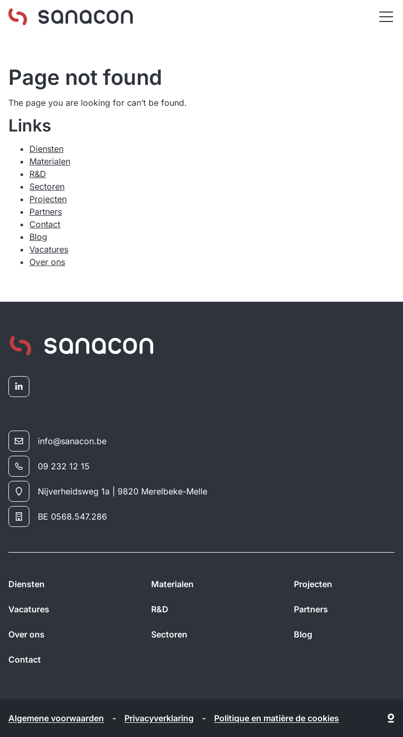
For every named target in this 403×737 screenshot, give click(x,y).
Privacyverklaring (159, 718)
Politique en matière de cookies (276, 718)
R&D (37, 174)
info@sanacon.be (57, 441)
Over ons (47, 262)
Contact (44, 224)
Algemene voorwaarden (56, 718)
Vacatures (48, 249)
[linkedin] (18, 386)
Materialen (49, 161)
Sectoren (47, 186)
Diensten (46, 149)
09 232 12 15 (49, 466)
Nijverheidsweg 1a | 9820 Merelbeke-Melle (107, 491)
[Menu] (386, 16)
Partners (45, 211)
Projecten (48, 199)
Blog (38, 237)
